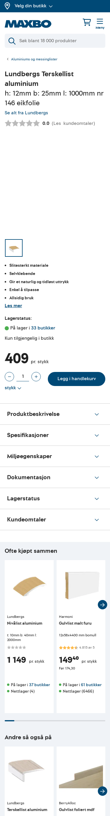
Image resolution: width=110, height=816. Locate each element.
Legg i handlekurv (76, 378)
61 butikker (91, 685)
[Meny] (100, 24)
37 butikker (39, 685)
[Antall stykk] (22, 376)
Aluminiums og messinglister (34, 59)
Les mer (13, 305)
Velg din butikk (34, 6)
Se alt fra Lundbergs (26, 113)
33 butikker (43, 328)
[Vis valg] (13, 388)
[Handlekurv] (87, 22)
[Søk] (55, 41)
